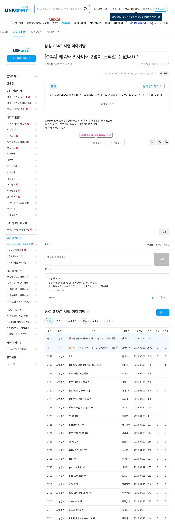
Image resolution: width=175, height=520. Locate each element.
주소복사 (164, 73)
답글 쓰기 (53, 297)
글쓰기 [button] (163, 312)
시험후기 (72, 321)
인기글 (59, 321)
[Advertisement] (108, 188)
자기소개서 (80, 23)
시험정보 (96, 321)
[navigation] (21, 83)
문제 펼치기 (107, 103)
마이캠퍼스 (119, 23)
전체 (49, 321)
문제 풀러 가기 (152, 86)
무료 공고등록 (159, 23)
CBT (55, 21)
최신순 (166, 245)
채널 (107, 23)
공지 (108, 321)
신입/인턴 (18, 23)
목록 (164, 231)
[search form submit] (85, 9)
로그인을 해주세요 (21, 58)
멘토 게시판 (96, 23)
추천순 (150, 245)
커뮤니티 (65, 23)
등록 (162, 259)
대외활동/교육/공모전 (38, 23)
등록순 (158, 245)
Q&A (84, 321)
